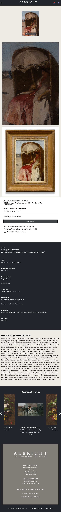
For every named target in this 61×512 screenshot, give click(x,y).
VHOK (38, 497)
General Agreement (36, 508)
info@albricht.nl (34, 483)
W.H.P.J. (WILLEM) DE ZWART (15, 200)
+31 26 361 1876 (31, 229)
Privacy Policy (49, 508)
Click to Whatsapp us (30, 481)
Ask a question (30, 221)
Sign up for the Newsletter (30, 493)
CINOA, (30, 497)
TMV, (34, 497)
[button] (54, 3)
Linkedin (41, 489)
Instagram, (28, 489)
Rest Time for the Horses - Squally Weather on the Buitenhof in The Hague (30, 432)
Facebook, (35, 489)
